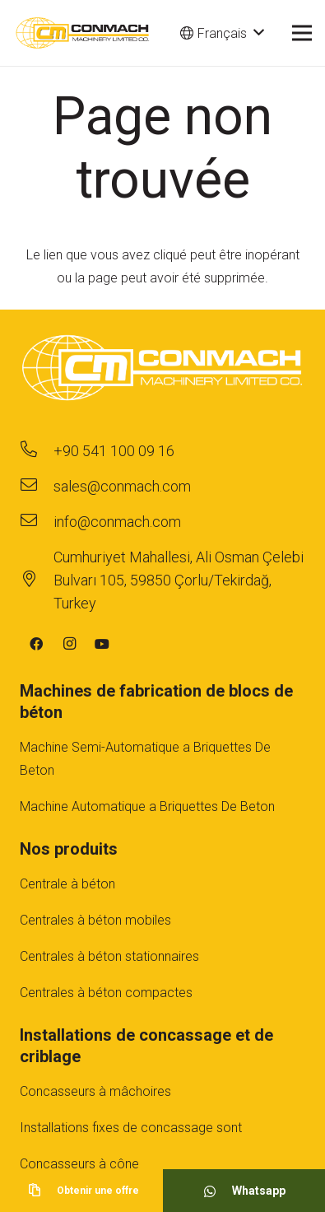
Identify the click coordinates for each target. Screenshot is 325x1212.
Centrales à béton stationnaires (109, 956)
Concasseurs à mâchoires (95, 1091)
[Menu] (302, 33)
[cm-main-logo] (82, 33)
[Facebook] (36, 643)
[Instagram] (69, 643)
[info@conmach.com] (36, 522)
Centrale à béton (67, 884)
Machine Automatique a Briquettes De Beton (147, 806)
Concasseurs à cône (79, 1164)
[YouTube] (102, 643)
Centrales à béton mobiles (95, 920)
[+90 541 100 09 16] (36, 451)
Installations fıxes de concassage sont (131, 1127)
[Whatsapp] (217, 1190)
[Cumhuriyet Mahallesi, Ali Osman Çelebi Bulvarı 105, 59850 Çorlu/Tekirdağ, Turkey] (36, 580)
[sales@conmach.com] (36, 486)
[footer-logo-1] (162, 370)
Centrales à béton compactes (106, 992)
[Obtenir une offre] (42, 1190)
